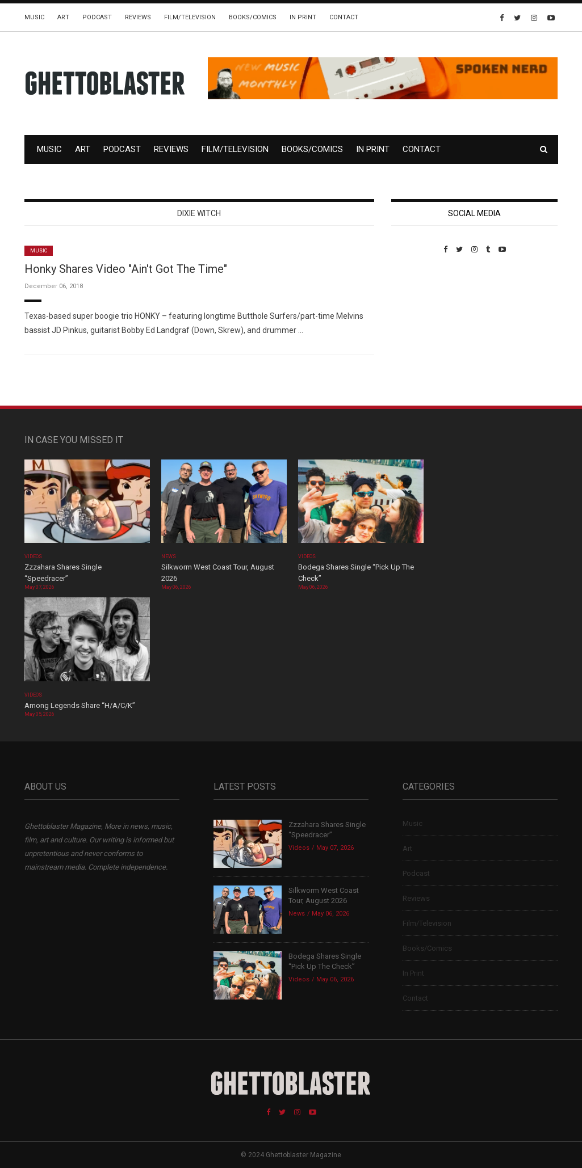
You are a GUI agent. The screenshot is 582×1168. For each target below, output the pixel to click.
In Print (303, 17)
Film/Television (190, 17)
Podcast (97, 17)
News (168, 556)
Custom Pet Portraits (424, 331)
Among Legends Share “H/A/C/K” (79, 705)
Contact (343, 17)
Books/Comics (253, 17)
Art (63, 17)
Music (34, 17)
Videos (33, 556)
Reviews (138, 17)
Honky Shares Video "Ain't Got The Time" (125, 269)
